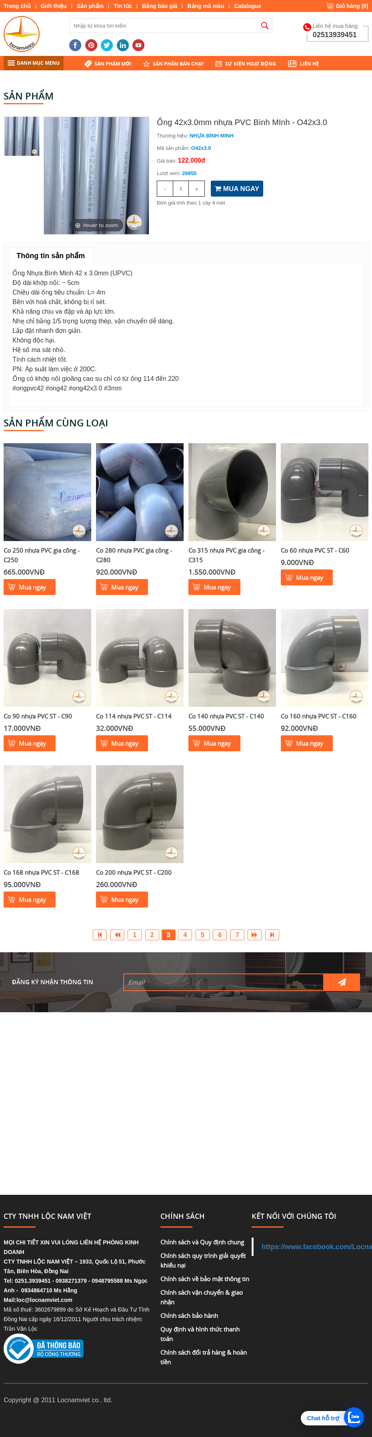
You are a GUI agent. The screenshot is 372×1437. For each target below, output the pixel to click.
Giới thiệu (54, 6)
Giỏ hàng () (352, 6)
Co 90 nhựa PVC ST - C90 (38, 716)
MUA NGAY (237, 189)
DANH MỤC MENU (34, 63)
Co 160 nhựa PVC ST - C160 (318, 716)
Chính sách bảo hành (189, 1316)
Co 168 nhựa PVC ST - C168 (41, 872)
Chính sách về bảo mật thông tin (204, 1279)
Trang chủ (17, 6)
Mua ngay (32, 587)
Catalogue (247, 6)
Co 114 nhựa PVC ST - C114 (134, 716)
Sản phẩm (90, 6)
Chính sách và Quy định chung (202, 1242)
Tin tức (123, 6)
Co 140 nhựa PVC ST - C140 (226, 716)
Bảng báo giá (159, 6)
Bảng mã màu (205, 6)
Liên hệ (309, 63)
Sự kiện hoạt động (250, 63)
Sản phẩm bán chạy (178, 63)
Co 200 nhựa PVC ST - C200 (134, 872)
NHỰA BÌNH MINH (212, 136)
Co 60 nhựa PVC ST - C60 (315, 550)
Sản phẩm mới (112, 63)
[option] (96, 175)
